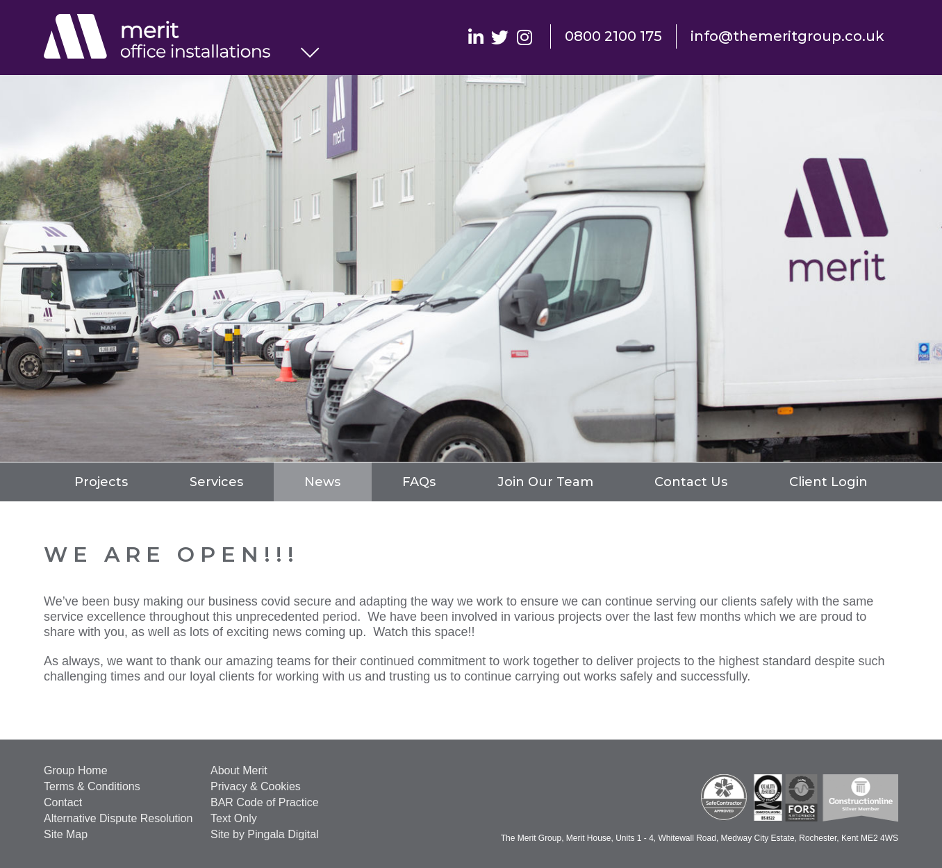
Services (216, 482)
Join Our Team (545, 482)
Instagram (524, 36)
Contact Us (690, 482)
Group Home (76, 770)
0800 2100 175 (613, 36)
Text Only (233, 818)
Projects (101, 482)
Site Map (66, 834)
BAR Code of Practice (264, 802)
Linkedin (475, 36)
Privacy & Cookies (255, 786)
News (322, 482)
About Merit (238, 770)
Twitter (500, 36)
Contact (63, 802)
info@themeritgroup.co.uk (787, 36)
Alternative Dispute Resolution (118, 818)
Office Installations (172, 38)
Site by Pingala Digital (264, 834)
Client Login (828, 482)
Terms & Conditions (92, 786)
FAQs (419, 482)
